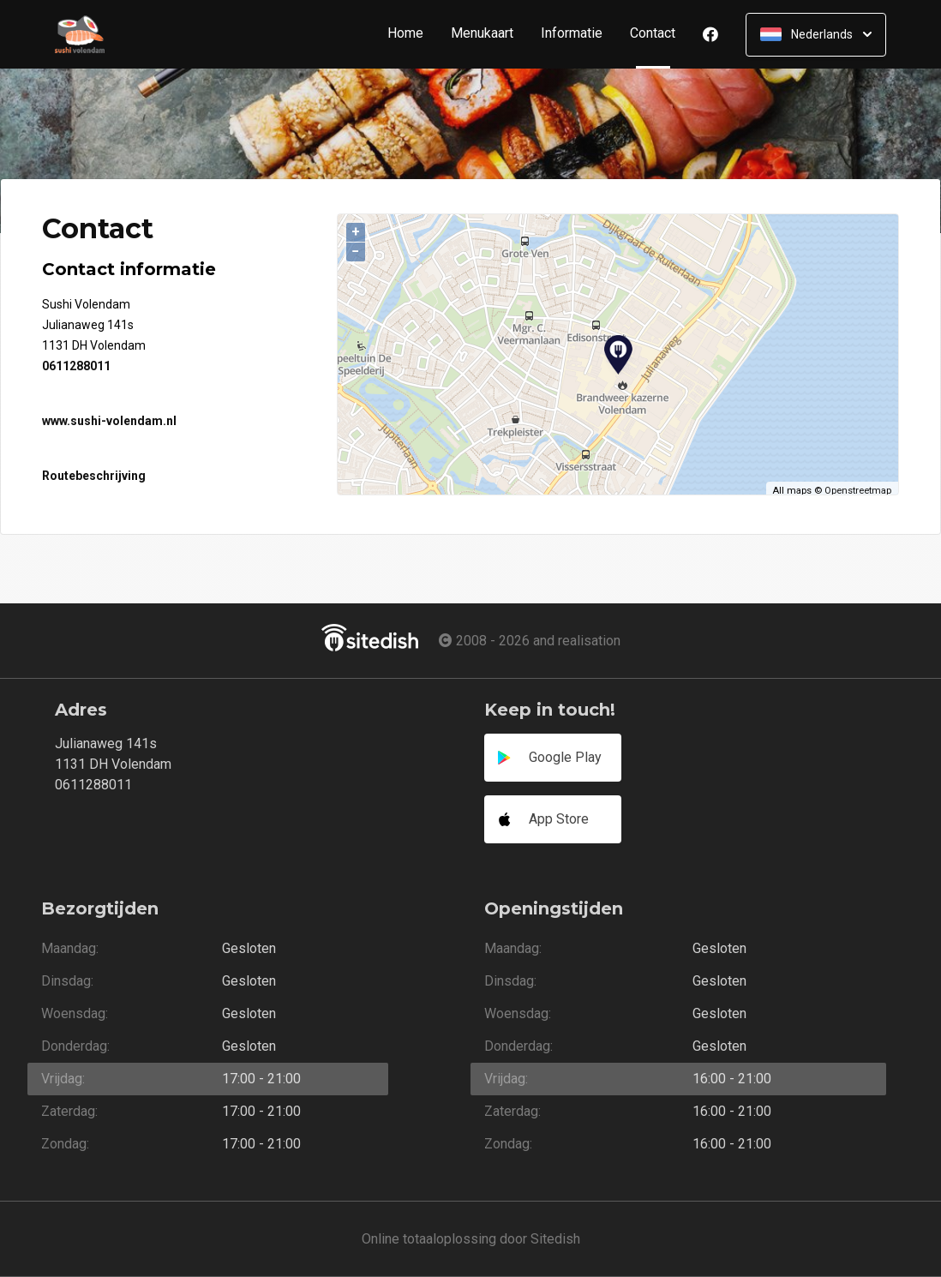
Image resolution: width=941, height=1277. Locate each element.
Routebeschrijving (94, 476)
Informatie (571, 34)
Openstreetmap (857, 490)
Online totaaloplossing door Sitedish (471, 1239)
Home (405, 34)
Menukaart (482, 34)
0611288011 (76, 366)
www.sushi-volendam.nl (109, 421)
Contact (659, 34)
